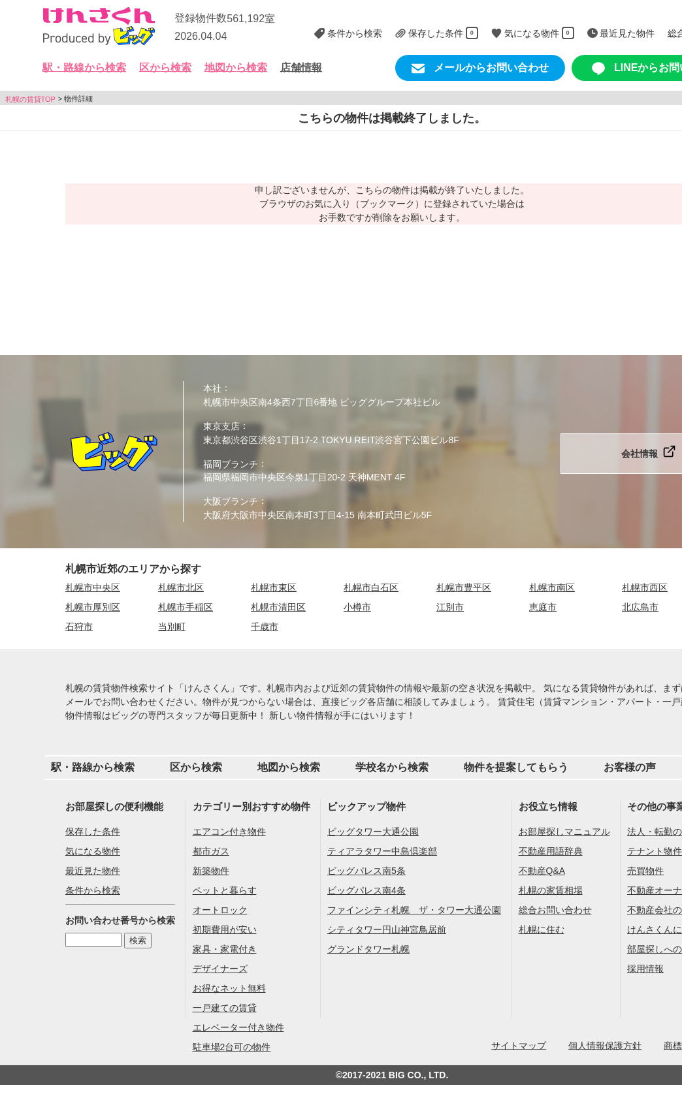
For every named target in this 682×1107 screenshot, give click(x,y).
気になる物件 (92, 851)
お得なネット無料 (229, 988)
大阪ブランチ (230, 501)
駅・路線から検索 (93, 767)
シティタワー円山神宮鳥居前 (386, 929)
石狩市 (79, 626)
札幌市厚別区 (92, 607)
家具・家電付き (225, 949)
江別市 (450, 607)
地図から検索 (235, 67)
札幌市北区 (181, 587)
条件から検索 (92, 890)
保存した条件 (92, 831)
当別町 (172, 626)
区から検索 (196, 767)
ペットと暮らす (225, 890)
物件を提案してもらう (516, 767)
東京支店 (221, 426)
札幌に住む (541, 929)
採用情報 (645, 968)
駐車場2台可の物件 (232, 1047)
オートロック (220, 910)
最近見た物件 (92, 870)
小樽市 (357, 607)
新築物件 (211, 870)
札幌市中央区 (92, 587)
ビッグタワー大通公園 (373, 831)
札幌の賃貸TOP (30, 98)
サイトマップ (518, 1045)
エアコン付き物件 (229, 831)
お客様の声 (630, 767)
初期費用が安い (225, 929)
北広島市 (640, 607)
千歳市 (264, 626)
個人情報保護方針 (604, 1045)
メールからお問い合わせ (480, 68)
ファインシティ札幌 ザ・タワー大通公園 (414, 910)
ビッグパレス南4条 (366, 890)
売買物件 (645, 870)
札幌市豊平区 (463, 587)
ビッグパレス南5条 (366, 870)
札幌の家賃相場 (551, 890)
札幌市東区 (274, 587)
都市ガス (211, 851)
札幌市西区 (645, 587)
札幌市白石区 (371, 587)
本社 (212, 388)
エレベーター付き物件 (238, 1027)
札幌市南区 (552, 587)
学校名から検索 (392, 767)
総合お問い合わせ (555, 910)
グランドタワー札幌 (368, 949)
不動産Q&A (542, 870)
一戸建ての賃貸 (225, 1008)
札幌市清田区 (278, 607)
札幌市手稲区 (185, 607)
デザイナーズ (220, 968)
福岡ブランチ (230, 463)
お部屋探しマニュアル (564, 831)
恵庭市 (543, 607)
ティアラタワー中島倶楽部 (382, 851)
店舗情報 (301, 67)
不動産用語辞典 (551, 851)
